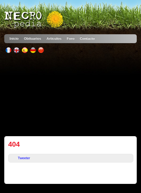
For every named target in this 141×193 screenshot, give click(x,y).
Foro (71, 38)
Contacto (87, 38)
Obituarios (32, 38)
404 (14, 144)
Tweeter (24, 158)
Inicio (14, 38)
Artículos (53, 38)
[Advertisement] (70, 94)
